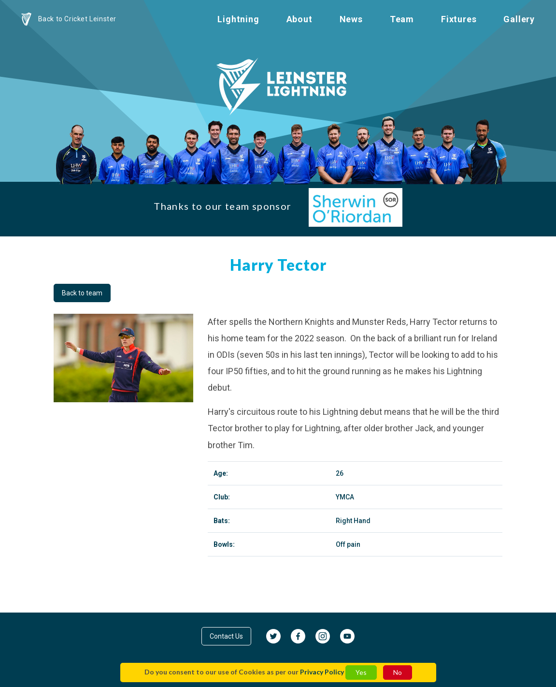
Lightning (238, 19)
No (397, 672)
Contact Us (226, 636)
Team (402, 19)
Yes (361, 672)
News (351, 19)
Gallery (519, 19)
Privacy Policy (322, 672)
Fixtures (458, 19)
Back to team (82, 293)
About (299, 19)
